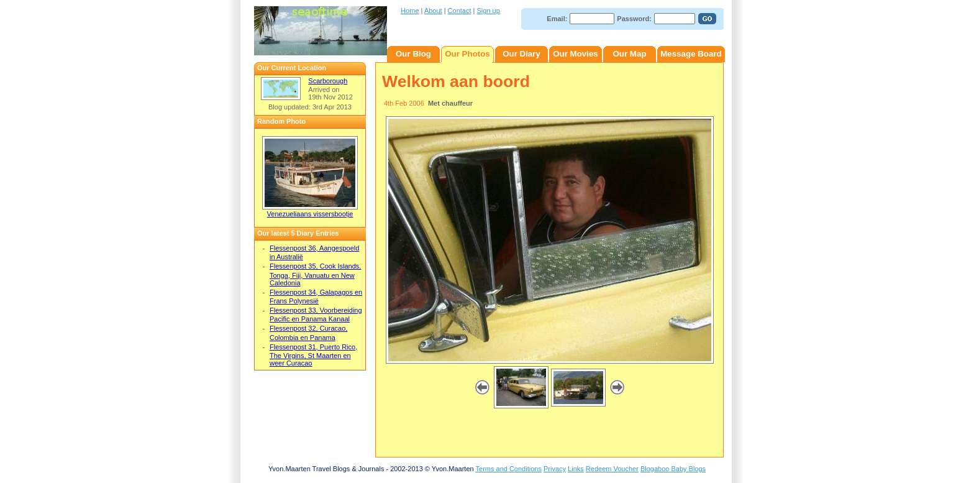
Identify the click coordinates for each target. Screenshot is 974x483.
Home (410, 10)
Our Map (629, 53)
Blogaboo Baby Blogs (673, 468)
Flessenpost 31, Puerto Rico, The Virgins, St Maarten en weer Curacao (313, 355)
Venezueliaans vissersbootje (310, 214)
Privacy (555, 468)
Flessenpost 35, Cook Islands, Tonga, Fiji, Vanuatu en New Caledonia (315, 274)
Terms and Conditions (509, 468)
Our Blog (413, 53)
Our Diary (521, 53)
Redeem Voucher (612, 468)
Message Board (691, 53)
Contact (459, 10)
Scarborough (327, 81)
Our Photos (467, 53)
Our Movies (575, 53)
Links (576, 468)
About (433, 10)
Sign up (488, 10)
